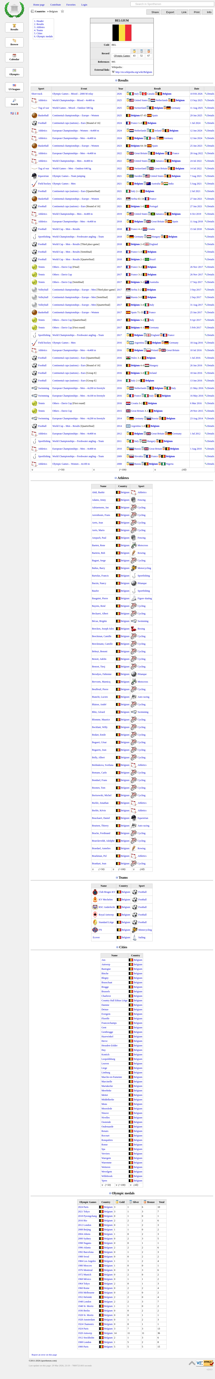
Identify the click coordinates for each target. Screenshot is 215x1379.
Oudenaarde (107, 1126)
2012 (119, 433)
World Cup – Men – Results (66, 229)
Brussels (105, 991)
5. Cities (38, 33)
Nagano (87, 1243)
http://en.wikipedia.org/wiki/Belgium (134, 72)
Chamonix (89, 1324)
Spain (155, 115)
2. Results (39, 24)
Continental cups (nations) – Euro (69, 123)
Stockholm (89, 1337)
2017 (119, 267)
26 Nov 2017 (196, 267)
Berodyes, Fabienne (102, 674)
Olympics (14, 74)
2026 (119, 93)
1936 (80, 1310)
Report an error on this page (44, 1354)
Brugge (105, 987)
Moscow (88, 1265)
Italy (136, 93)
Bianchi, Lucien (100, 696)
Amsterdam (89, 1319)
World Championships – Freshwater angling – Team (78, 236)
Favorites (71, 4)
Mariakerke (107, 1086)
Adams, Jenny (99, 499)
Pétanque (142, 583)
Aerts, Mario (98, 530)
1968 (80, 1279)
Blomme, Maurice (101, 719)
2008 (119, 463)
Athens (86, 1234)
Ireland (157, 130)
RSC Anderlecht (107, 907)
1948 (80, 1301)
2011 (119, 441)
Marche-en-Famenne (111, 1077)
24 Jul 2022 (196, 160)
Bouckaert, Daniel (101, 818)
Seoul (86, 1256)
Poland (154, 350)
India (171, 183)
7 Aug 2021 (196, 176)
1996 (80, 1247)
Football (42, 123)
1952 (80, 1297)
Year (120, 88)
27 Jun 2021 (196, 198)
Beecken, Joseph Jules (103, 628)
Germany (176, 107)
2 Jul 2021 (195, 191)
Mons (104, 1104)
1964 (80, 1283)
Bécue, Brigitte (99, 621)
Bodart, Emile (99, 734)
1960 (80, 1288)
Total (161, 1202)
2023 (119, 145)
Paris (86, 1207)
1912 (80, 1337)
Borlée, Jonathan (100, 802)
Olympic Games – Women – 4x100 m (71, 463)
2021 (119, 176)
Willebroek (107, 1176)
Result (157, 88)
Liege (104, 1068)
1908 (80, 1342)
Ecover (96, 937)
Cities (123, 947)
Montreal (88, 1270)
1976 (80, 1270)
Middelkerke (107, 1099)
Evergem (105, 1014)
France (134, 123)
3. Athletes (39, 27)
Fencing (142, 499)
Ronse (104, 1144)
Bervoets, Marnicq (101, 681)
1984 (80, 1261)
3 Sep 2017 (195, 289)
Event (84, 88)
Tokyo (86, 1211)
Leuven (105, 1063)
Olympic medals (123, 1193)
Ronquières (107, 1140)
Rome (87, 1288)
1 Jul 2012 (195, 433)
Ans (103, 960)
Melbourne (89, 1292)
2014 (119, 418)
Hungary (156, 236)
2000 (80, 1238)
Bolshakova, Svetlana (102, 765)
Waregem (106, 1158)
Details (209, 93)
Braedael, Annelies (101, 848)
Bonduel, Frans (99, 780)
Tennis (41, 267)
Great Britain (140, 153)
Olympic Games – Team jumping (68, 176)
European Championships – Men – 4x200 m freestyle (78, 388)
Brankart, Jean (99, 863)
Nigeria (170, 463)
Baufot (95, 590)
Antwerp (105, 964)
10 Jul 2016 (196, 350)
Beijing (87, 1229)
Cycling (141, 507)
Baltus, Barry (98, 568)
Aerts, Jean (97, 522)
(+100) (122, 469)
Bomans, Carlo (99, 772)
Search (14, 104)
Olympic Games (87, 1202)
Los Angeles (90, 1261)
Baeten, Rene (98, 545)
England (154, 244)
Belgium (167, 93)
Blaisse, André (99, 704)
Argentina (139, 342)
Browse (14, 44)
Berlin (87, 1310)
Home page (39, 4)
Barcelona (89, 1252)
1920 (80, 1333)
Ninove (105, 1113)
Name (103, 486)
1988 (80, 1256)
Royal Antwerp (106, 914)
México (87, 1279)
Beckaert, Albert (100, 613)
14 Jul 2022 (196, 168)
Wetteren (105, 1167)
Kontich (105, 1054)
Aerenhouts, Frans (101, 515)
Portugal (154, 206)
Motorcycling (144, 568)
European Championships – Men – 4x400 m (74, 138)
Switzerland (140, 107)
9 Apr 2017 (195, 320)
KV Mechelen (106, 899)
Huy (103, 1050)
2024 (119, 123)
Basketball (43, 115)
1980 (80, 1265)
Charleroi (106, 996)
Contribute (55, 4)
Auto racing (143, 696)
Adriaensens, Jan (100, 507)
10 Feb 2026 (196, 93)
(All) (184, 469)
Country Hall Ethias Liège (114, 1000)
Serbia (134, 198)
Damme (105, 1005)
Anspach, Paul (99, 537)
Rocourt (105, 1135)
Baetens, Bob (98, 553)
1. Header (39, 21)
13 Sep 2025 (196, 100)
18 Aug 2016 (196, 342)
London (87, 1225)
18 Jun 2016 (196, 373)
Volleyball (43, 289)
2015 (119, 410)
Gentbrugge (107, 1032)
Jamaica (160, 160)
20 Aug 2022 (196, 153)
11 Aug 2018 (196, 221)
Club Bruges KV (107, 892)
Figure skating (145, 598)
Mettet (104, 1095)
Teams (123, 877)
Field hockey (44, 183)
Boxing (141, 628)
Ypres (104, 1180)
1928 (80, 1315)
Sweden (138, 176)
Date (196, 88)
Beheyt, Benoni (99, 651)
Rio (85, 1220)
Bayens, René (99, 606)
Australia (155, 183)
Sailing (141, 937)
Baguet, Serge (99, 560)
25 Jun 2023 (196, 145)
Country (122, 486)
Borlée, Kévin (99, 810)
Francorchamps (109, 1023)
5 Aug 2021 (196, 183)
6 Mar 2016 (196, 403)
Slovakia (138, 456)
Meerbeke (106, 1090)
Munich (87, 1274)
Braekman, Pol (99, 856)
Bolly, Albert (98, 757)
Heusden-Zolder (109, 1045)
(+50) (61, 469)
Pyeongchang (90, 1216)
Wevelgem (106, 1171)
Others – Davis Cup (62, 267)
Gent (103, 1027)
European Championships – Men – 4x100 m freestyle (78, 395)
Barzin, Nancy (99, 583)
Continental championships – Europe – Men (74, 289)
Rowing (141, 553)
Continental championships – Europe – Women (75, 115)
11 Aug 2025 (196, 107)
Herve (104, 1041)
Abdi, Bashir (98, 492)
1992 (80, 1252)
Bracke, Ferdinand (101, 833)
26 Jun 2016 (196, 365)
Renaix (104, 1131)
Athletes (123, 478)
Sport (41, 88)
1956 (80, 1292)
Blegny (105, 978)
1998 (80, 1243)
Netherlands (162, 100)
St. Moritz (89, 1306)
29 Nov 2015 (196, 410)
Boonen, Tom (98, 787)
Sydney (87, 1238)
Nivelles (105, 1117)
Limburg (105, 1072)
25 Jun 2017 (196, 312)
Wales (134, 357)
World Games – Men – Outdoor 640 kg (71, 168)
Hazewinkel (107, 1036)
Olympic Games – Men (63, 183)
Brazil (153, 259)
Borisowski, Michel (102, 795)
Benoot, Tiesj (98, 666)
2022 (119, 153)
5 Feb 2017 (195, 327)
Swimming (43, 388)
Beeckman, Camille (102, 636)
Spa (103, 1149)
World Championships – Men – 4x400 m (72, 160)
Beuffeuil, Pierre (100, 689)
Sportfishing (44, 236)
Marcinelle (106, 1081)
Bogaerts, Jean (99, 749)
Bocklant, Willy (100, 727)
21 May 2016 (196, 388)
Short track (36, 93)
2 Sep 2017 (195, 297)
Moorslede (106, 1108)
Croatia (151, 229)
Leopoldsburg (108, 1059)
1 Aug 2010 (196, 448)
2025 (119, 100)
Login (84, 4)
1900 (80, 1346)
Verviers (105, 1153)
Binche (104, 973)
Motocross (143, 545)
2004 (80, 1234)
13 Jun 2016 (196, 380)
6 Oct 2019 (195, 214)
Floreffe (105, 1018)
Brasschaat (106, 982)
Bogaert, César (99, 742)
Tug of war (43, 107)
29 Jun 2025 (196, 115)
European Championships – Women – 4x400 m (75, 130)
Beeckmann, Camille (102, 643)
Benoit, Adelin (99, 659)
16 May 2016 (196, 395)
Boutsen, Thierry (100, 825)
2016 (119, 342)
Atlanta (87, 1247)
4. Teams (38, 30)
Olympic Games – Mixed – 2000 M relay (72, 93)
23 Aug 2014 (196, 418)
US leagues (14, 89)
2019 (119, 214)
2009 (119, 456)
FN (100, 929)
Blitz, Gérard (98, 712)
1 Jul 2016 (195, 357)
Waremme (106, 1162)
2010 (119, 448)
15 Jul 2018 (196, 229)
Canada (150, 93)
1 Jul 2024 (195, 123)
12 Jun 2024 (196, 130)
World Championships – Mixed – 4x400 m (73, 100)
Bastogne (106, 969)
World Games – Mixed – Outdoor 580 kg (72, 107)
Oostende (106, 1122)
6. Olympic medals (43, 36)
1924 (80, 1324)
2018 (119, 221)
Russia (134, 297)
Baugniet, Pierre (100, 598)
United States (140, 100)
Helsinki (88, 1297)
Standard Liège (106, 922)
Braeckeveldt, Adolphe (103, 840)
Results (14, 29)
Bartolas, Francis (100, 575)
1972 (80, 1274)
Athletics (42, 100)
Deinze (104, 1009)
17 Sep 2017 (196, 282)
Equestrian (43, 176)
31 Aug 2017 (196, 304)
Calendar (14, 59)
